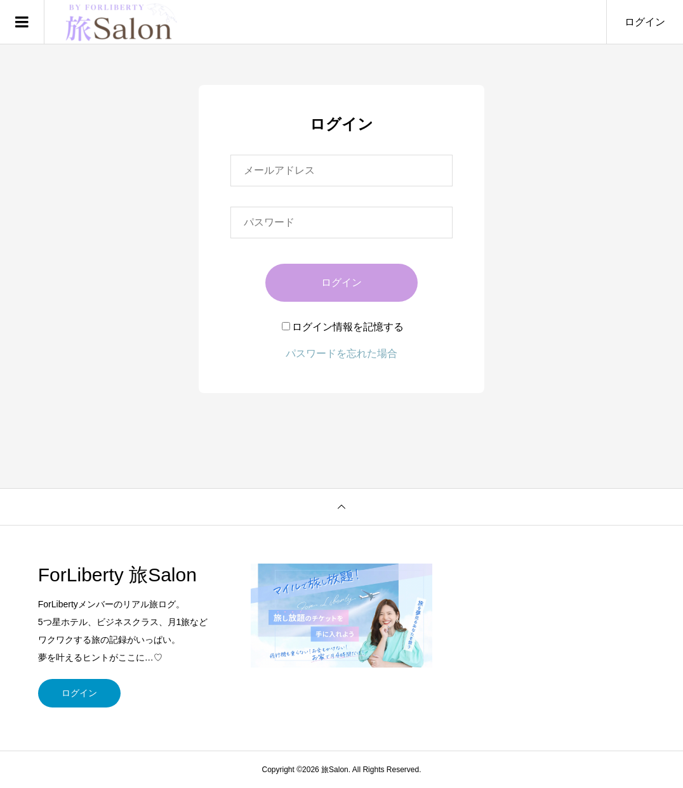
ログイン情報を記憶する (343, 326)
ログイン (645, 21)
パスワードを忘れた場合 (341, 353)
